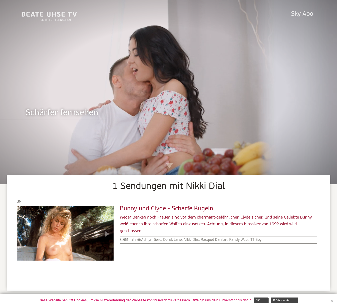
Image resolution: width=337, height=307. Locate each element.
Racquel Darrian (214, 240)
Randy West (238, 240)
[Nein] (331, 301)
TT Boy (255, 240)
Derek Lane (172, 240)
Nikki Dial (191, 240)
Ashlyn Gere (151, 240)
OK (258, 300)
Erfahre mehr (281, 300)
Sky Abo (302, 14)
